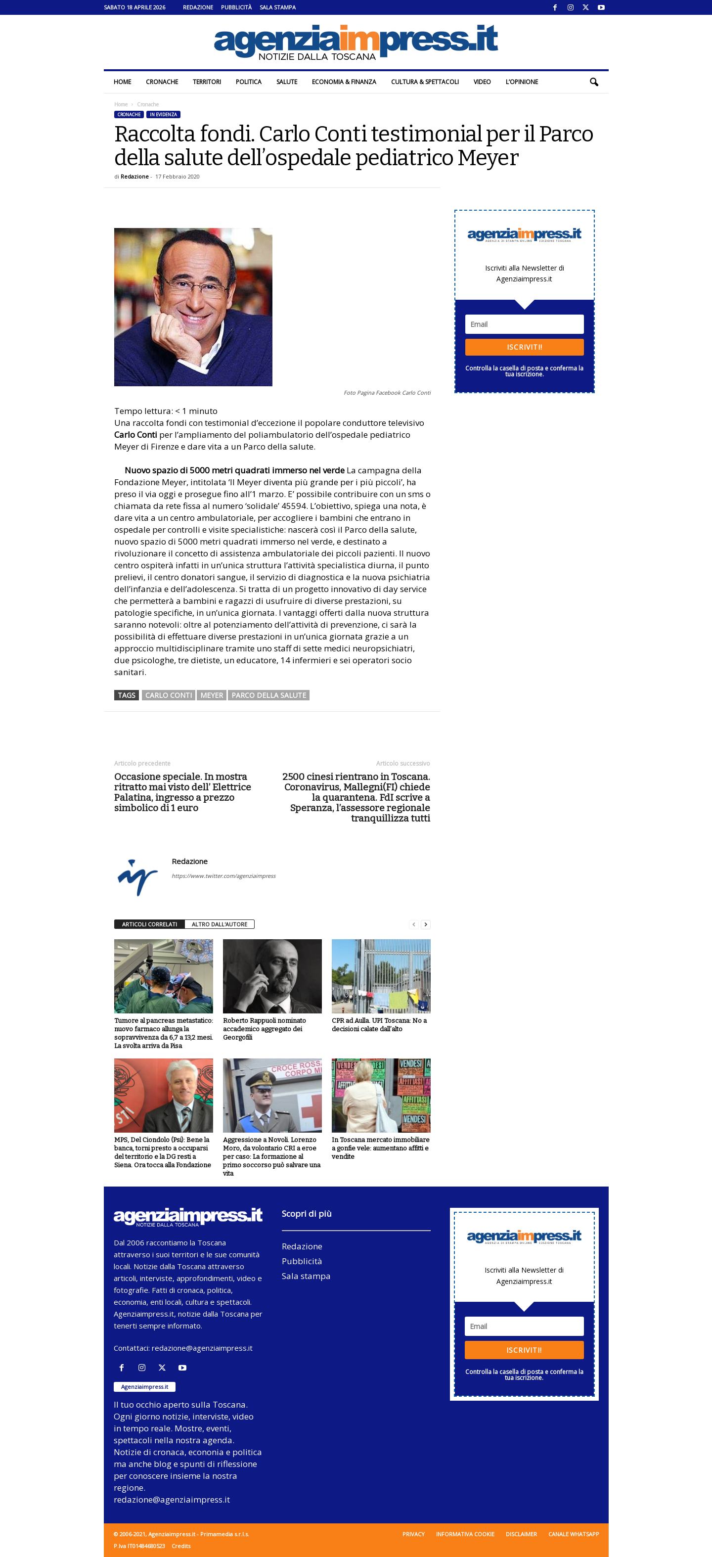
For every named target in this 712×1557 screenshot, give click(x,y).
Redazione (198, 7)
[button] (594, 82)
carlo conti (168, 695)
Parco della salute (268, 695)
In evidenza (163, 114)
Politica (249, 82)
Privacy (413, 1534)
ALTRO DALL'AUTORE (219, 924)
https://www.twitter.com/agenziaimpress (223, 875)
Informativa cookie (465, 1534)
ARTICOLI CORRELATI (149, 924)
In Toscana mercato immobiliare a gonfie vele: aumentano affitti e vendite (381, 1148)
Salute (286, 82)
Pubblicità (236, 7)
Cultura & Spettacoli (425, 82)
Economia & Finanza (344, 82)
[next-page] (426, 924)
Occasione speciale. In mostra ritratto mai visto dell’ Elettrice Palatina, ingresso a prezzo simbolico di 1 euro (182, 792)
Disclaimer (521, 1534)
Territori (207, 82)
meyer (211, 695)
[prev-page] (414, 924)
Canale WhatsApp (573, 1534)
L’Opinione (522, 82)
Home (122, 82)
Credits (181, 1546)
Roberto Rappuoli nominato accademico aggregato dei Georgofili (264, 1029)
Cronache (162, 82)
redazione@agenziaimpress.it (202, 1348)
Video (482, 82)
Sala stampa (278, 7)
